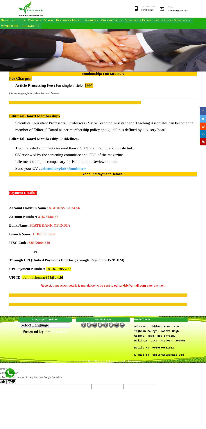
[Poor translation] (11, 381)
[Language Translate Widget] (45, 325)
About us (18, 20)
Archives (91, 20)
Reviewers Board (68, 20)
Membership (9, 26)
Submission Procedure (142, 20)
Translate (56, 331)
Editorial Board (40, 20)
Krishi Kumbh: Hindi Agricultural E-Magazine (113, 361)
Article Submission (176, 20)
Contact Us (30, 26)
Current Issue (111, 20)
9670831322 (147, 10)
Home (5, 20)
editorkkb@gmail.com (178, 10)
